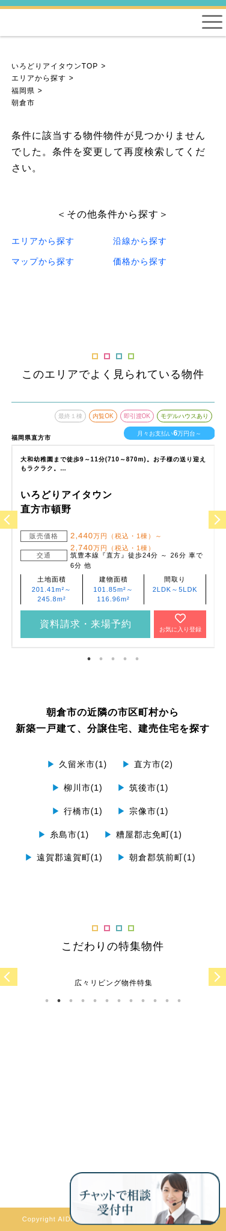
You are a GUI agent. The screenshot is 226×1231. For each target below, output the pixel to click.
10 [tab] (155, 1001)
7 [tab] (119, 1001)
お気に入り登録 (180, 623)
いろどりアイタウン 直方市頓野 (66, 502)
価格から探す (140, 261)
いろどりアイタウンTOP (54, 66)
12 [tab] (179, 1001)
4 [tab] (125, 659)
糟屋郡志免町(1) (143, 834)
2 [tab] (101, 659)
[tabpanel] (113, 524)
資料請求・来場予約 (85, 624)
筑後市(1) (142, 787)
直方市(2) (147, 764)
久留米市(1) (77, 764)
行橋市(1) (77, 811)
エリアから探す (38, 78)
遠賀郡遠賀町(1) (64, 857)
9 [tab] (143, 1001)
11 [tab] (167, 1001)
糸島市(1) (63, 834)
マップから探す (43, 261)
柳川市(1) (77, 787)
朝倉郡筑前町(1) (156, 857)
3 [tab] (113, 659)
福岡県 (23, 91)
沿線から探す (140, 241)
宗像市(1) (142, 811)
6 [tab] (107, 1001)
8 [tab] (131, 1001)
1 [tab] (89, 659)
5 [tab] (137, 659)
